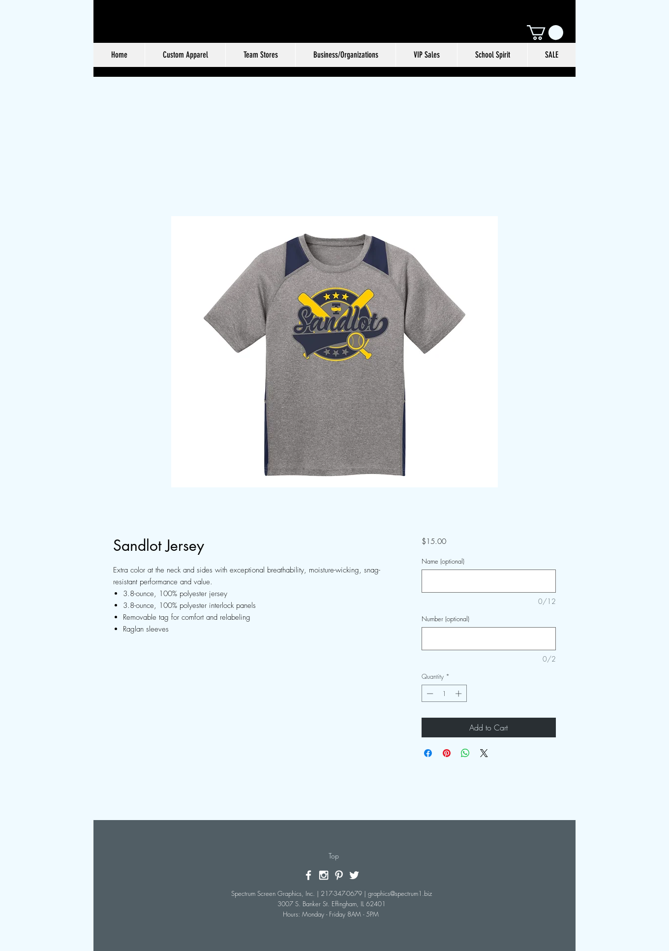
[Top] (333, 856)
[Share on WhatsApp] (465, 753)
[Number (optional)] (488, 639)
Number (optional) (445, 618)
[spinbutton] (444, 693)
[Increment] (459, 693)
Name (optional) (443, 561)
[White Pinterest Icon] (339, 875)
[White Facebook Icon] (308, 875)
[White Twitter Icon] (354, 875)
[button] (545, 32)
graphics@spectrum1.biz (400, 893)
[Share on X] (484, 753)
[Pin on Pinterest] (447, 753)
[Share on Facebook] (428, 753)
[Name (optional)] (488, 581)
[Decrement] (429, 693)
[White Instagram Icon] (323, 875)
